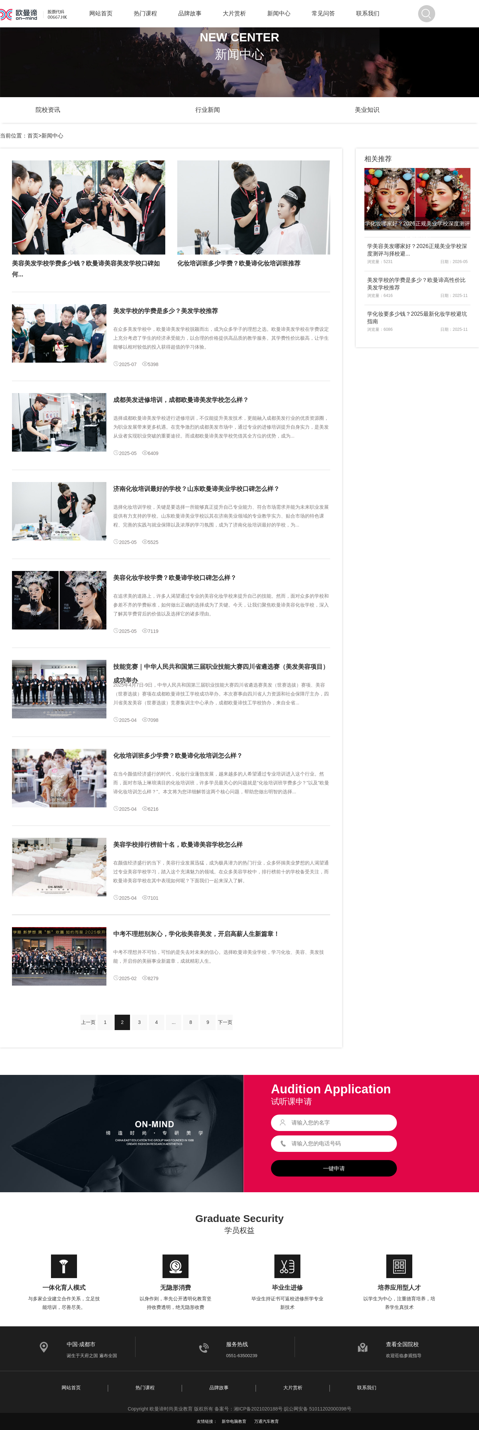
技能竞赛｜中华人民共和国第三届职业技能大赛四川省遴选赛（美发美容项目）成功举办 (221, 673)
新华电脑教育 (234, 1421)
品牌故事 (190, 13)
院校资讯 (48, 109)
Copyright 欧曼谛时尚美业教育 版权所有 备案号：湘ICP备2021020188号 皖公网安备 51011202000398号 (239, 1409)
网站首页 (101, 13)
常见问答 (323, 13)
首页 (32, 136)
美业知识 (367, 109)
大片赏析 (234, 13)
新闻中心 (278, 13)
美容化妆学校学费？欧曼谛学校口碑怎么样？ (174, 577)
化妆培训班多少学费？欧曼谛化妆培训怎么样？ (178, 755)
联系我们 (367, 13)
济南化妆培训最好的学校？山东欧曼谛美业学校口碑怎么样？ (196, 488)
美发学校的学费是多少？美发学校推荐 (165, 311)
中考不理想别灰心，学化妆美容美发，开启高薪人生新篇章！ (196, 934)
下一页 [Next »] (225, 1022)
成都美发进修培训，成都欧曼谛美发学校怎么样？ (181, 399)
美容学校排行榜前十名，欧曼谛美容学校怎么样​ (178, 844)
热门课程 (145, 13)
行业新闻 (207, 109)
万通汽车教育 (266, 1421)
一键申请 (334, 1168)
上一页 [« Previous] (88, 1022)
